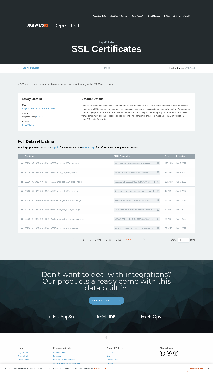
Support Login (112, 360)
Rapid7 (39, 117)
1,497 (108, 240)
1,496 (98, 240)
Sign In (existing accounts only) (178, 16)
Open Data (69, 26)
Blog (108, 356)
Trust (20, 363)
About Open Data (99, 16)
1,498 (118, 240)
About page (88, 147)
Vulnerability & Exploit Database (66, 363)
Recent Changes (154, 16)
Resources (57, 356)
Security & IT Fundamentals (64, 360)
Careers (109, 363)
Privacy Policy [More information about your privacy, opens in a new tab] (100, 370)
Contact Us (111, 352)
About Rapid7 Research (119, 16)
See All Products (106, 300)
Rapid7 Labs (28, 125)
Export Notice (23, 360)
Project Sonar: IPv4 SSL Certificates (38, 108)
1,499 (128, 239)
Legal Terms (23, 352)
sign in (55, 147)
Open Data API (137, 16)
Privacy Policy (24, 356)
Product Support (60, 352)
